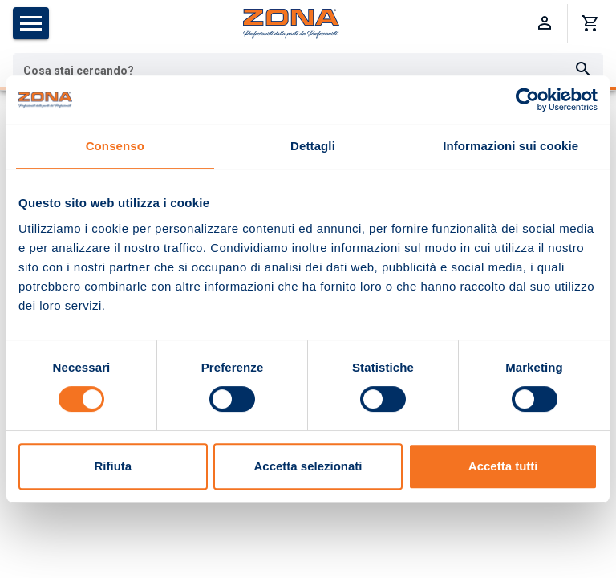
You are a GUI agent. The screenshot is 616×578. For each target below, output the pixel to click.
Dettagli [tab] (312, 146)
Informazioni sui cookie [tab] (510, 146)
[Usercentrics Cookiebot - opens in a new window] (527, 100)
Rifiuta (113, 466)
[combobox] (308, 70)
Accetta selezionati (307, 466)
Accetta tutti (503, 466)
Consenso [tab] (115, 146)
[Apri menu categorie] (31, 23)
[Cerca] (583, 69)
